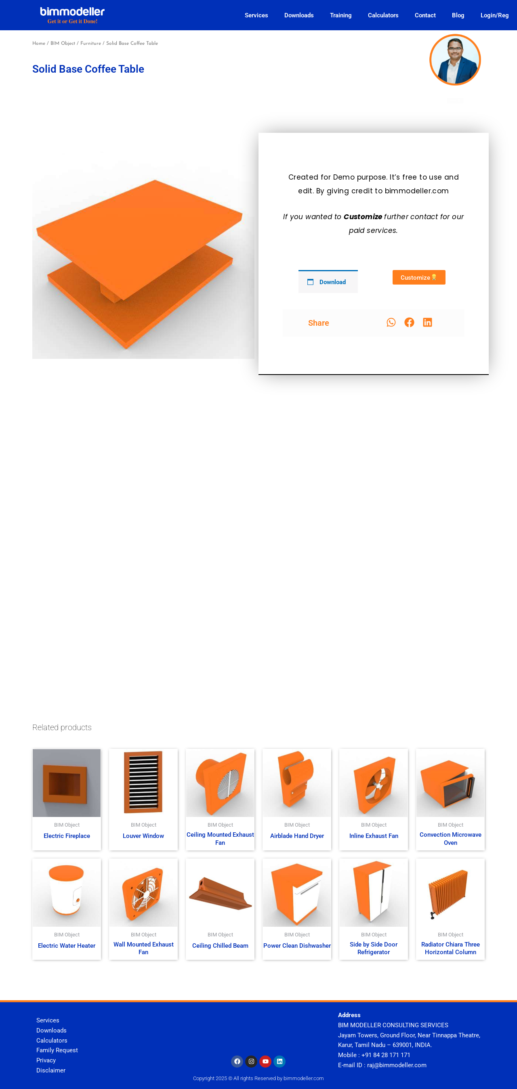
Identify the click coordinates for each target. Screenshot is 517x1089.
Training (341, 15)
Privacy (46, 1060)
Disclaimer (50, 1070)
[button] (391, 322)
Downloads (299, 15)
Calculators (383, 15)
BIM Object (62, 43)
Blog (458, 15)
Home (38, 43)
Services (256, 15)
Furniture (90, 43)
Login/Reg (495, 15)
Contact (425, 15)
